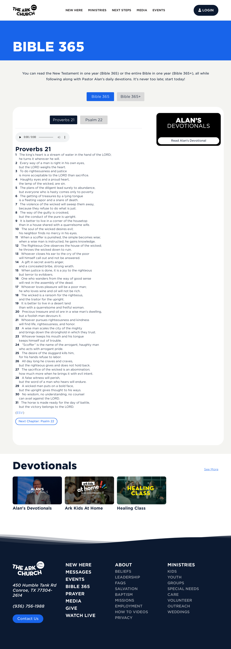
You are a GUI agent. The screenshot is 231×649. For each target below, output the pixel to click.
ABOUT (123, 564)
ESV (20, 412)
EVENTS (158, 10)
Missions (124, 600)
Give (71, 608)
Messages (78, 572)
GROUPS (175, 583)
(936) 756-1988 (28, 606)
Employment (129, 606)
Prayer (75, 593)
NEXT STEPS (121, 10)
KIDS (172, 571)
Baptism (124, 594)
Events (75, 579)
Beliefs (123, 571)
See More (211, 469)
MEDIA (142, 10)
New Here (78, 564)
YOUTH (174, 577)
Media (73, 601)
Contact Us (28, 618)
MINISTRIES (97, 10)
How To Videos (131, 612)
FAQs (120, 583)
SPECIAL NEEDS (183, 589)
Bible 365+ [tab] (131, 96)
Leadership (127, 577)
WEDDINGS (178, 612)
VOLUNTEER (179, 600)
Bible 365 (78, 586)
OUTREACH (178, 606)
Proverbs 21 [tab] (63, 120)
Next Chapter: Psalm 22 (36, 421)
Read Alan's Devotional (188, 140)
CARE (173, 594)
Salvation (126, 589)
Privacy (123, 618)
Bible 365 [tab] (100, 96)
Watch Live (80, 615)
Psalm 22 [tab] (94, 120)
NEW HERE (74, 10)
